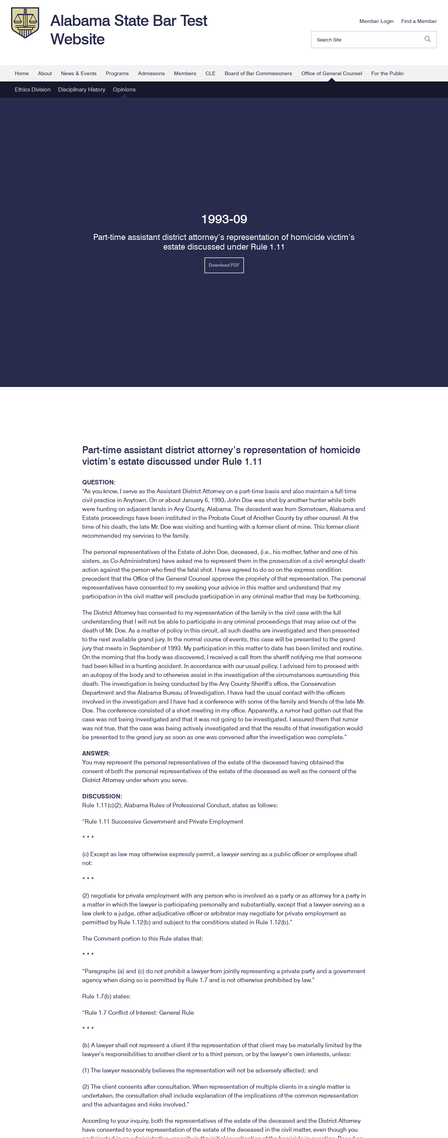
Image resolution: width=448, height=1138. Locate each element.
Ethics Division (33, 89)
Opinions (124, 89)
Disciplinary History (82, 89)
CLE (210, 73)
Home (22, 73)
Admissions (151, 73)
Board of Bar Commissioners (258, 73)
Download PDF (224, 265)
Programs (117, 73)
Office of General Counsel (331, 73)
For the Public (387, 73)
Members (185, 73)
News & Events (79, 73)
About (45, 73)
